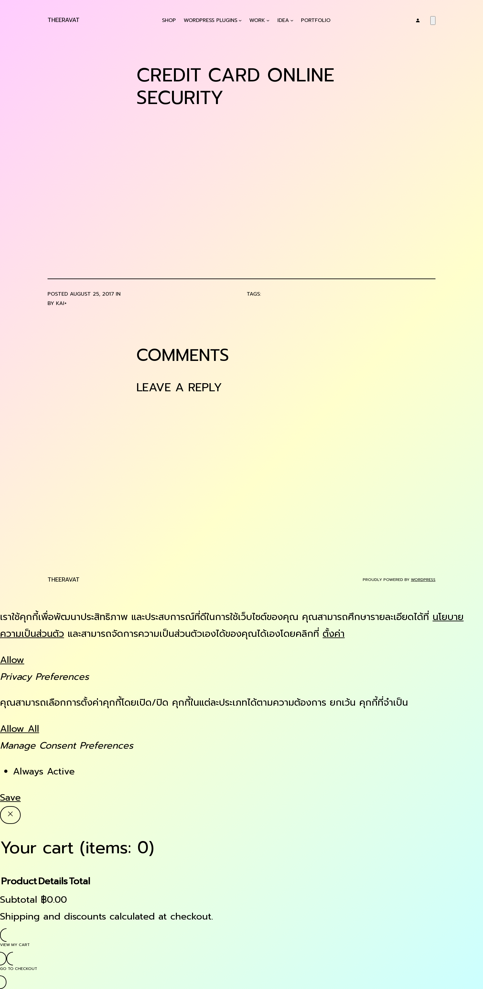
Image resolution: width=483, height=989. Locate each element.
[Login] (418, 20)
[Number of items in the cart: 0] (432, 20)
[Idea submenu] (292, 20)
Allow (12, 660)
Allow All (19, 729)
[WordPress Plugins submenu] (240, 20)
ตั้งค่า (334, 634)
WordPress (423, 580)
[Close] (10, 815)
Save (10, 798)
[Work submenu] (268, 20)
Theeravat (64, 20)
